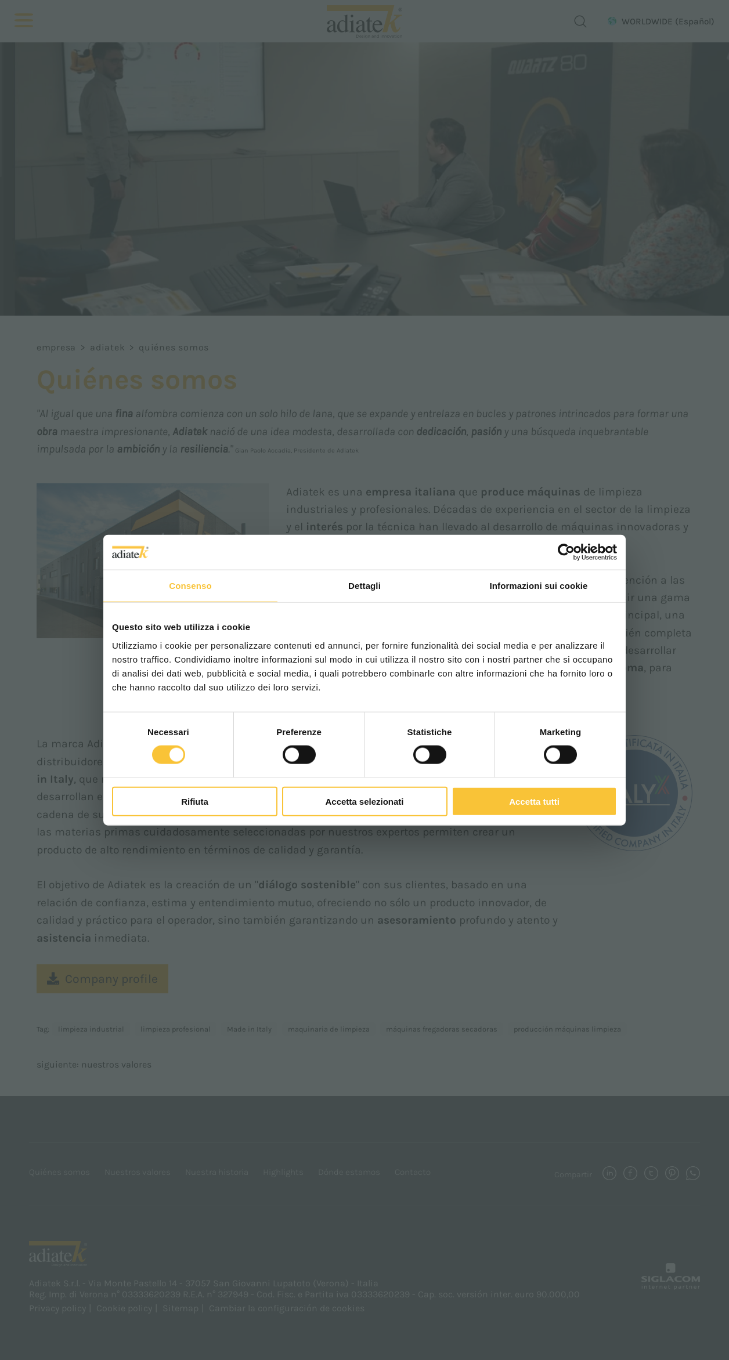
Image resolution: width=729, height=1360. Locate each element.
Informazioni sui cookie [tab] (539, 586)
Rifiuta (194, 801)
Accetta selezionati (364, 801)
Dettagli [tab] (364, 586)
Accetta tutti (534, 801)
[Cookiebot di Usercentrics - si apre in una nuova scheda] (566, 552)
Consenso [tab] (190, 586)
